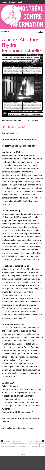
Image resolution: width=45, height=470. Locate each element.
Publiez (20, 2)
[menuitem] (40, 32)
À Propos (12, 2)
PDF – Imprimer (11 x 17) (13, 127)
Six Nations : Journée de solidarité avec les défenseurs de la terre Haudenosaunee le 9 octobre (13, 443)
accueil (4, 2)
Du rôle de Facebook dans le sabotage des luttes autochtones (35, 443)
